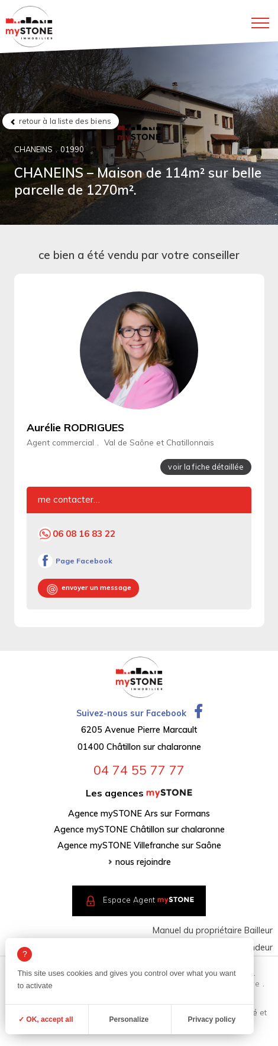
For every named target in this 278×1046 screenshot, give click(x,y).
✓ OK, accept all (45, 1019)
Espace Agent (148, 899)
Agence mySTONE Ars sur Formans (139, 813)
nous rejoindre (143, 862)
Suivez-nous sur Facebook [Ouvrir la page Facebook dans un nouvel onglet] (139, 713)
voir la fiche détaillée (206, 466)
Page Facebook (84, 560)
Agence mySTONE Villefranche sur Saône (139, 845)
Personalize (129, 1019)
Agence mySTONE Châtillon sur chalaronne (139, 829)
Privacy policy (212, 1019)
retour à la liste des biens (65, 121)
